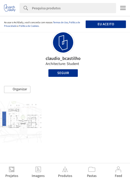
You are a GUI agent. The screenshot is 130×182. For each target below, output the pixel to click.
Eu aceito (106, 24)
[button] (17, 89)
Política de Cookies (29, 26)
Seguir (63, 73)
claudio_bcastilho (63, 58)
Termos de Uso (60, 22)
